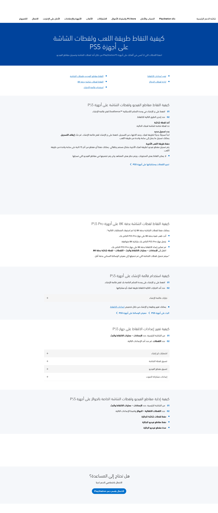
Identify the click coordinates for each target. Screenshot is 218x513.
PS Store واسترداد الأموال (124, 18)
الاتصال (35, 18)
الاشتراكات (102, 18)
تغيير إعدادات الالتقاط (157, 76)
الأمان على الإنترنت (51, 18)
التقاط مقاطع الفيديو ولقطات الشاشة (86, 76)
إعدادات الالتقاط (117, 306)
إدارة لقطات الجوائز (157, 81)
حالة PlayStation (167, 18)
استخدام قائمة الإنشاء (93, 87)
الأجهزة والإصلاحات (72, 18)
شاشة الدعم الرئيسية (206, 18)
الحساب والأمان (147, 18)
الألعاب (89, 18)
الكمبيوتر (23, 18)
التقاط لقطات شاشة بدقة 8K (90, 81)
